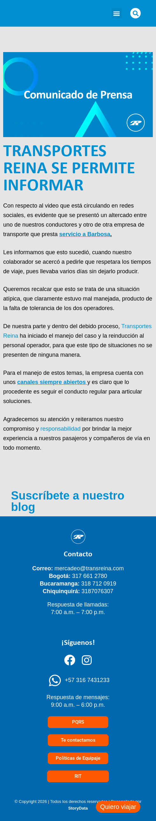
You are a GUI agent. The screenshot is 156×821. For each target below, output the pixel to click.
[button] (116, 13)
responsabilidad (60, 429)
